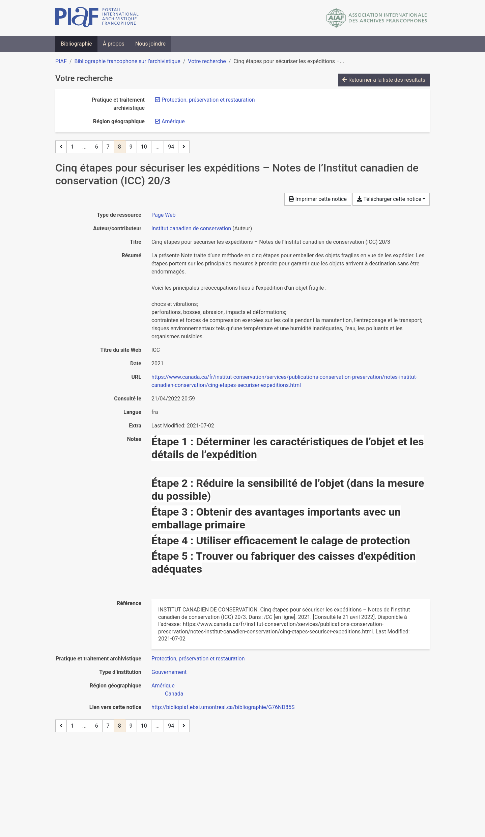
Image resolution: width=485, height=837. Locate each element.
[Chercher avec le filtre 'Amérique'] (163, 685)
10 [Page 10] (144, 146)
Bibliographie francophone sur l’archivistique (127, 61)
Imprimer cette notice (318, 199)
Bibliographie (76, 44)
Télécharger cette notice (389, 199)
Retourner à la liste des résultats (383, 80)
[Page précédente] (61, 146)
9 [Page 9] (131, 146)
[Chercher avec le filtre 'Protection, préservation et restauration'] (198, 658)
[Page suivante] (184, 146)
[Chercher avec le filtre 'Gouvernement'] (169, 672)
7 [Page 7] (108, 146)
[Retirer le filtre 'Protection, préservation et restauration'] (208, 100)
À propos (113, 44)
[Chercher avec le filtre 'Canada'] (174, 693)
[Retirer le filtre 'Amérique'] (173, 121)
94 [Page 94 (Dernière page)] (171, 146)
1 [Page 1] (72, 146)
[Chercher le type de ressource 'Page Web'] (163, 215)
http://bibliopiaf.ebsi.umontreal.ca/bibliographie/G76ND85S (222, 707)
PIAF (61, 61)
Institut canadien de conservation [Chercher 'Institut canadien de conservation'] (191, 228)
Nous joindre (150, 44)
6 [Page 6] (96, 146)
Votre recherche (207, 61)
